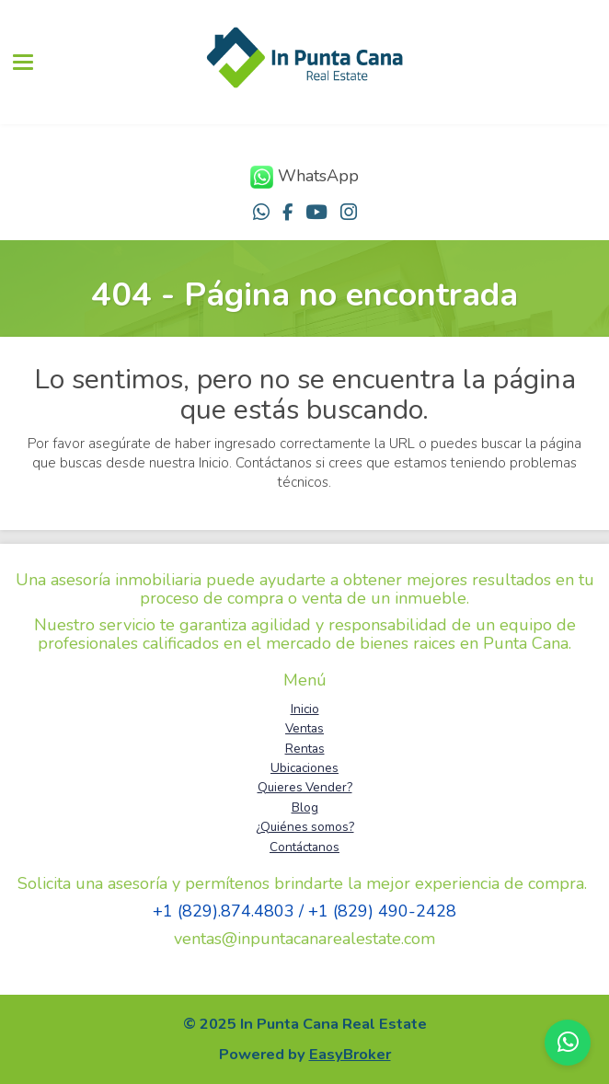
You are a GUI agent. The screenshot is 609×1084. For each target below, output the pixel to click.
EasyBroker (350, 1054)
